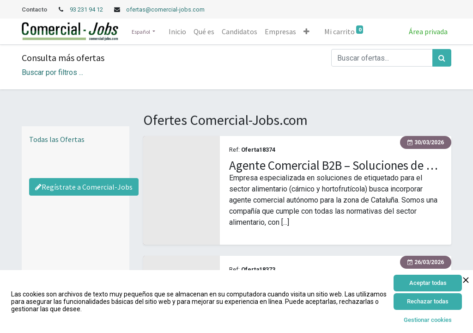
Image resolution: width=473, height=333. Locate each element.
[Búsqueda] (441, 58)
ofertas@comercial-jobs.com (165, 9)
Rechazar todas (428, 301)
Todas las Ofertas (57, 139)
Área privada (428, 31)
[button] (306, 31)
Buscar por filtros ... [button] (52, 72)
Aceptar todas (428, 282)
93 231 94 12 (87, 9)
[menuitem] (177, 31)
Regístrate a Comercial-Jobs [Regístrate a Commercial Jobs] (84, 186)
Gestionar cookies (428, 319)
